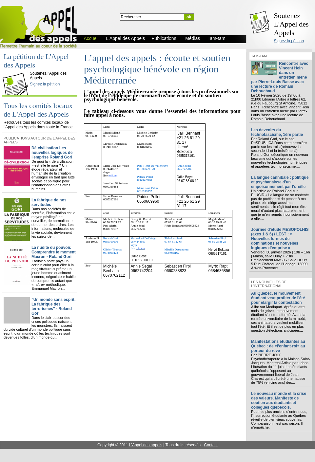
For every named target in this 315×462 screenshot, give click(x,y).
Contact (211, 445)
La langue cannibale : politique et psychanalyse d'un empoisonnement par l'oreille (279, 182)
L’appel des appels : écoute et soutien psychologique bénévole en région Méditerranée (157, 68)
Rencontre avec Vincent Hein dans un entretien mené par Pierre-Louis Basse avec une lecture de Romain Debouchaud (279, 77)
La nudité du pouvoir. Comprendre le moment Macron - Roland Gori (53, 252)
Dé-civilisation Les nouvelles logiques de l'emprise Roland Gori (51, 152)
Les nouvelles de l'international (268, 284)
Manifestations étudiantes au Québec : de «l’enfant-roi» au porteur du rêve (278, 346)
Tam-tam (259, 56)
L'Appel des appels (145, 445)
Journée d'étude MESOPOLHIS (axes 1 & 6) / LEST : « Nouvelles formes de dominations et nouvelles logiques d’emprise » (280, 238)
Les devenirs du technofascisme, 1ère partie (277, 132)
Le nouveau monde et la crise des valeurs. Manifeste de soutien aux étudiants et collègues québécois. (278, 400)
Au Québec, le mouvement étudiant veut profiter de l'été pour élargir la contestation (278, 298)
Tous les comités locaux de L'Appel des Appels (38, 110)
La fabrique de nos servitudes (49, 202)
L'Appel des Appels (17, 67)
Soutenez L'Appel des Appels (291, 24)
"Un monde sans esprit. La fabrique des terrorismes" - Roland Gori (53, 306)
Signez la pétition (289, 41)
